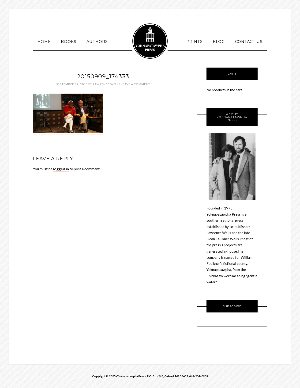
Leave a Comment (135, 84)
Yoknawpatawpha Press (150, 41)
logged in (61, 169)
